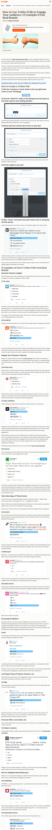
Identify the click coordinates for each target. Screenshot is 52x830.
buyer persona (28, 358)
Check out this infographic (38, 445)
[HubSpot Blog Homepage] (4, 2)
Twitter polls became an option (20, 59)
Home (2, 5)
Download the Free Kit (19, 30)
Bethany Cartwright (14, 20)
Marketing (8, 5)
